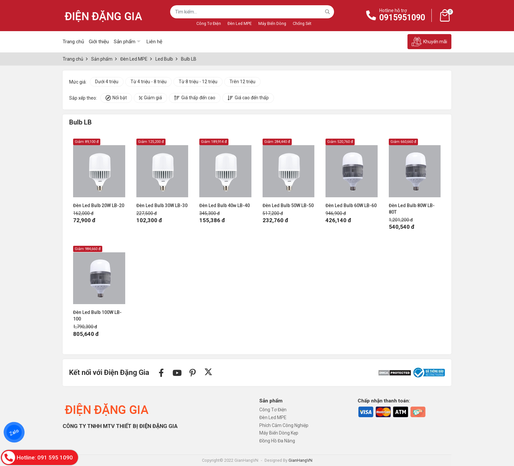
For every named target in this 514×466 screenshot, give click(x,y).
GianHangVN (300, 460)
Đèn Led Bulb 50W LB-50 (288, 205)
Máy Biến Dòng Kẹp (278, 433)
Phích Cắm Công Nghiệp (283, 425)
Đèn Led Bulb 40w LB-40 (224, 205)
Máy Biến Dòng (272, 23)
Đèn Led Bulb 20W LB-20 (98, 205)
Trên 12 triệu (242, 81)
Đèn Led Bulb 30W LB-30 (162, 205)
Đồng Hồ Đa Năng (277, 440)
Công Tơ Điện (208, 23)
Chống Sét (302, 23)
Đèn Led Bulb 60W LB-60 (351, 205)
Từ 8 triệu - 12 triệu (198, 81)
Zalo (14, 432)
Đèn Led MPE (239, 23)
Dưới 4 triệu (106, 81)
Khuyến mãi (429, 42)
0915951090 (402, 17)
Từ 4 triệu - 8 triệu (148, 81)
